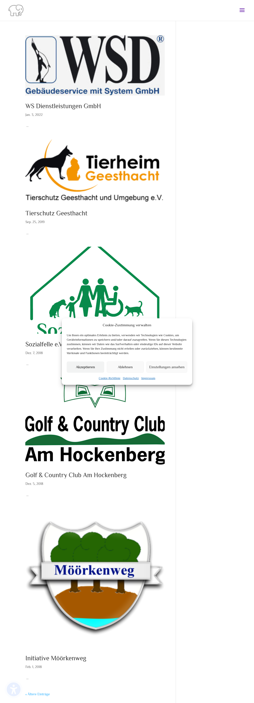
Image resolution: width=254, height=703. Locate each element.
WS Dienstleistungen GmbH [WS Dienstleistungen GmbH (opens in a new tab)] (63, 106)
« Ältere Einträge (37, 694)
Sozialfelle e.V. (44, 344)
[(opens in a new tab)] (94, 65)
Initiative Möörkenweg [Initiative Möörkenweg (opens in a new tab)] (55, 658)
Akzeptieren (85, 369)
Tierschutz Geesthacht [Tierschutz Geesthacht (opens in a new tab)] (56, 213)
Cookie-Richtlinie (109, 380)
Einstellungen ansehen (167, 369)
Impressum (148, 380)
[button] (242, 10)
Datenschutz (131, 380)
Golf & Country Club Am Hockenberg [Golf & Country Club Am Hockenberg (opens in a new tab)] (76, 475)
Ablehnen (125, 369)
